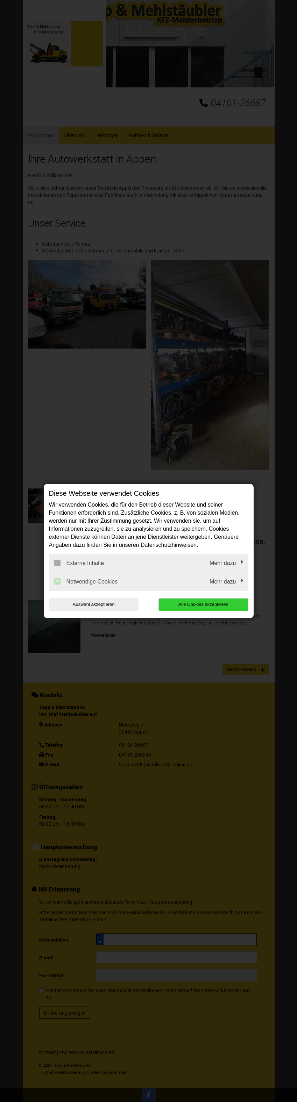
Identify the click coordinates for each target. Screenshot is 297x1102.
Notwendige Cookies (86, 581)
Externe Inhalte (79, 563)
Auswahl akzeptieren (94, 604)
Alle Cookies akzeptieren (203, 604)
